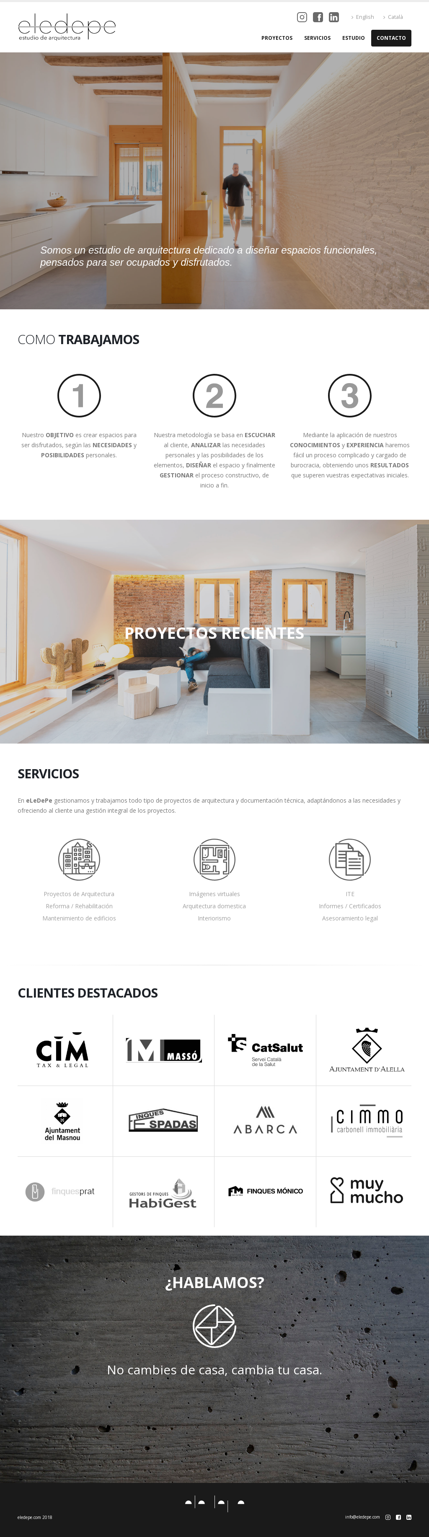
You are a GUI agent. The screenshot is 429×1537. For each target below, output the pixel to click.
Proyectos (276, 37)
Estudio (353, 37)
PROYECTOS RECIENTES (214, 632)
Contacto (391, 37)
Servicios (317, 37)
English (362, 17)
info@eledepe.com (362, 1517)
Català (393, 17)
